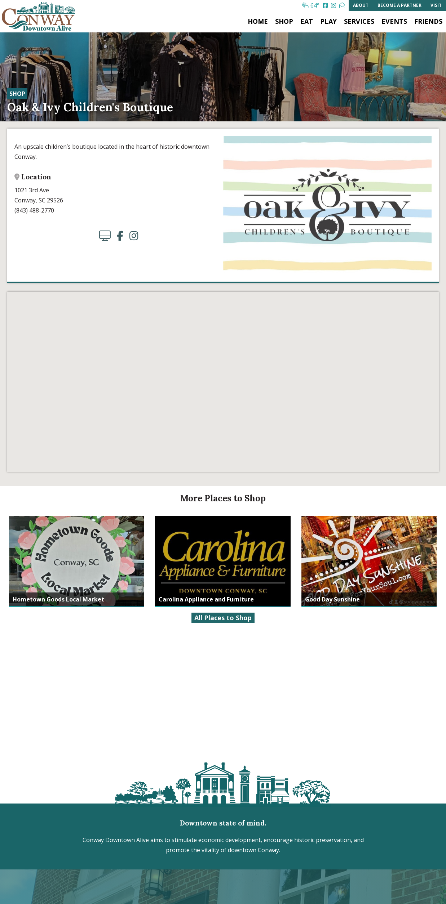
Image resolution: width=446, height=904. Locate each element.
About (360, 5)
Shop (284, 21)
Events (394, 21)
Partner (399, 5)
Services (359, 21)
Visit (436, 5)
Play (328, 21)
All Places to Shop (223, 617)
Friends (428, 21)
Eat (306, 21)
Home (258, 21)
